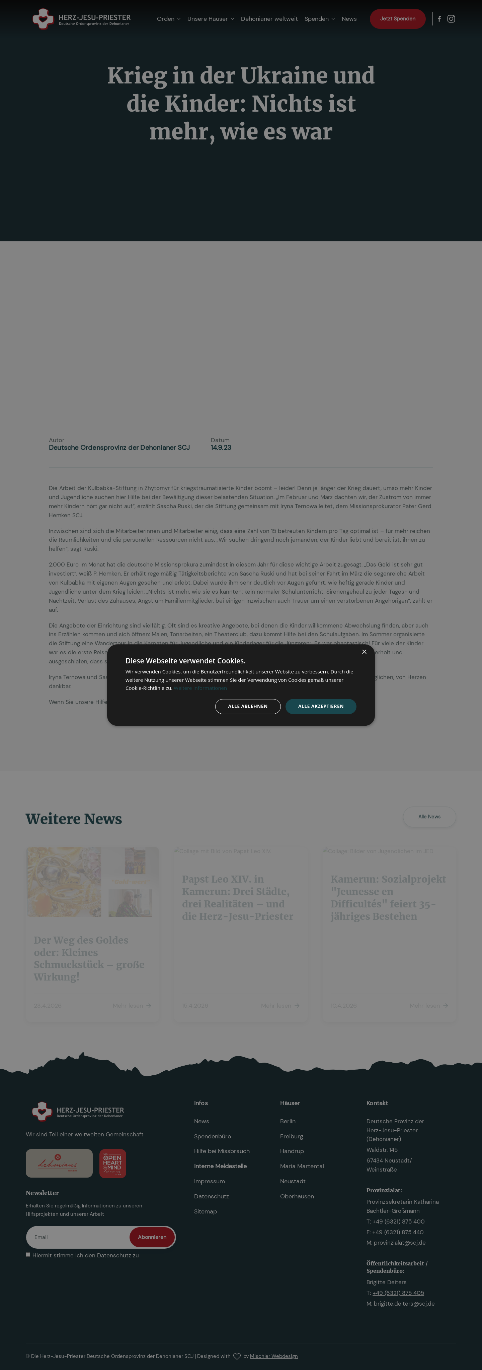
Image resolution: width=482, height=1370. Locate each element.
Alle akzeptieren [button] (321, 706)
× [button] (364, 652)
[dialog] (241, 685)
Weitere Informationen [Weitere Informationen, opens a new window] (200, 688)
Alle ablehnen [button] (248, 706)
